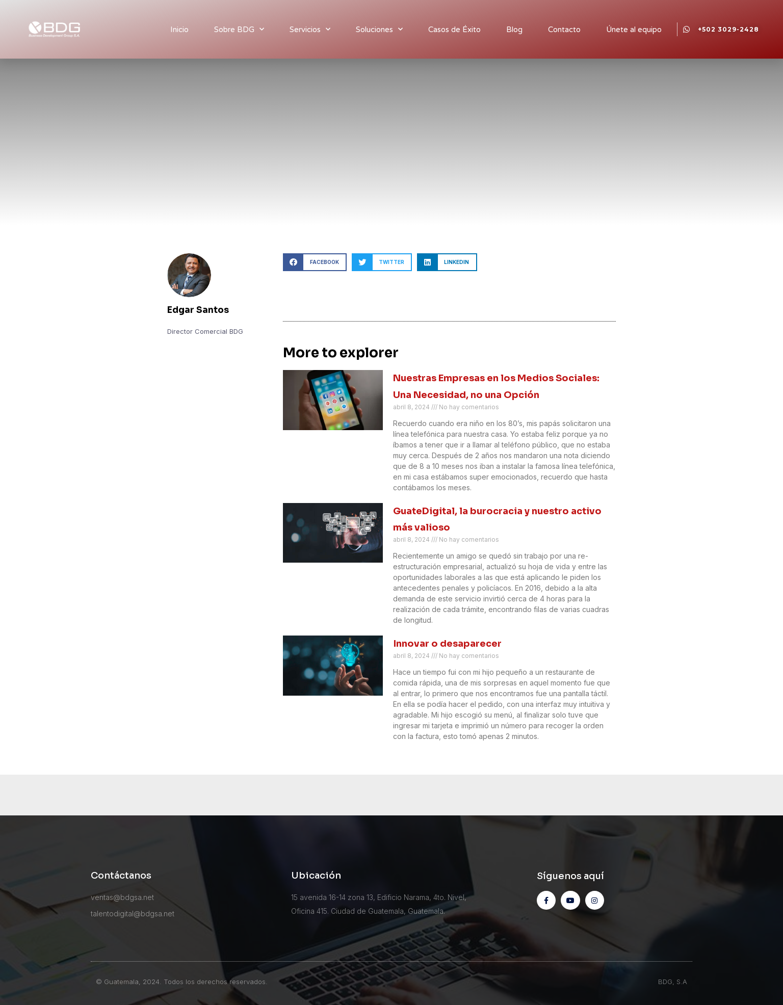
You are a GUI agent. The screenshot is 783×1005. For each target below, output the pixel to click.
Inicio (179, 29)
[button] (315, 262)
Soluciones (379, 29)
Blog (514, 29)
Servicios (310, 29)
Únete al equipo (634, 29)
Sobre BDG (239, 29)
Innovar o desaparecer (447, 643)
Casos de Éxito (454, 29)
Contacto (564, 29)
